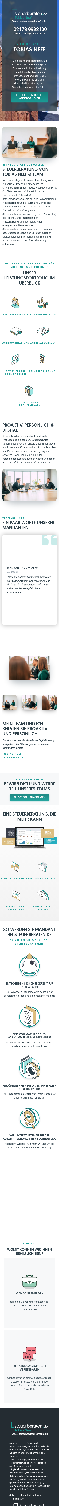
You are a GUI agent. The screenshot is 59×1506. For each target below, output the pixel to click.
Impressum (18, 1498)
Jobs (12, 1495)
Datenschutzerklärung (30, 1495)
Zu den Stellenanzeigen (29, 797)
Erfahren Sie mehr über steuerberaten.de (29, 942)
